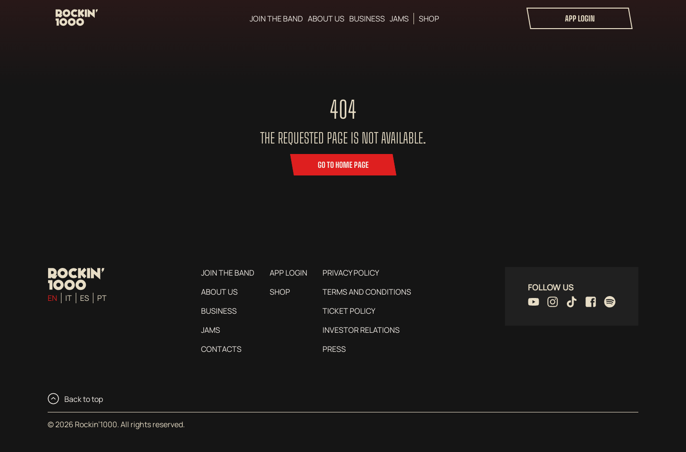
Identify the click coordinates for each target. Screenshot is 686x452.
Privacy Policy (351, 272)
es (84, 298)
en (52, 298)
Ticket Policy (349, 311)
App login (580, 18)
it (68, 298)
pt (102, 298)
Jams (399, 18)
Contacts (221, 349)
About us (326, 18)
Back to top (75, 398)
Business (367, 18)
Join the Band (276, 18)
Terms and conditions (367, 292)
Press (334, 349)
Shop (429, 18)
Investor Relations (361, 330)
